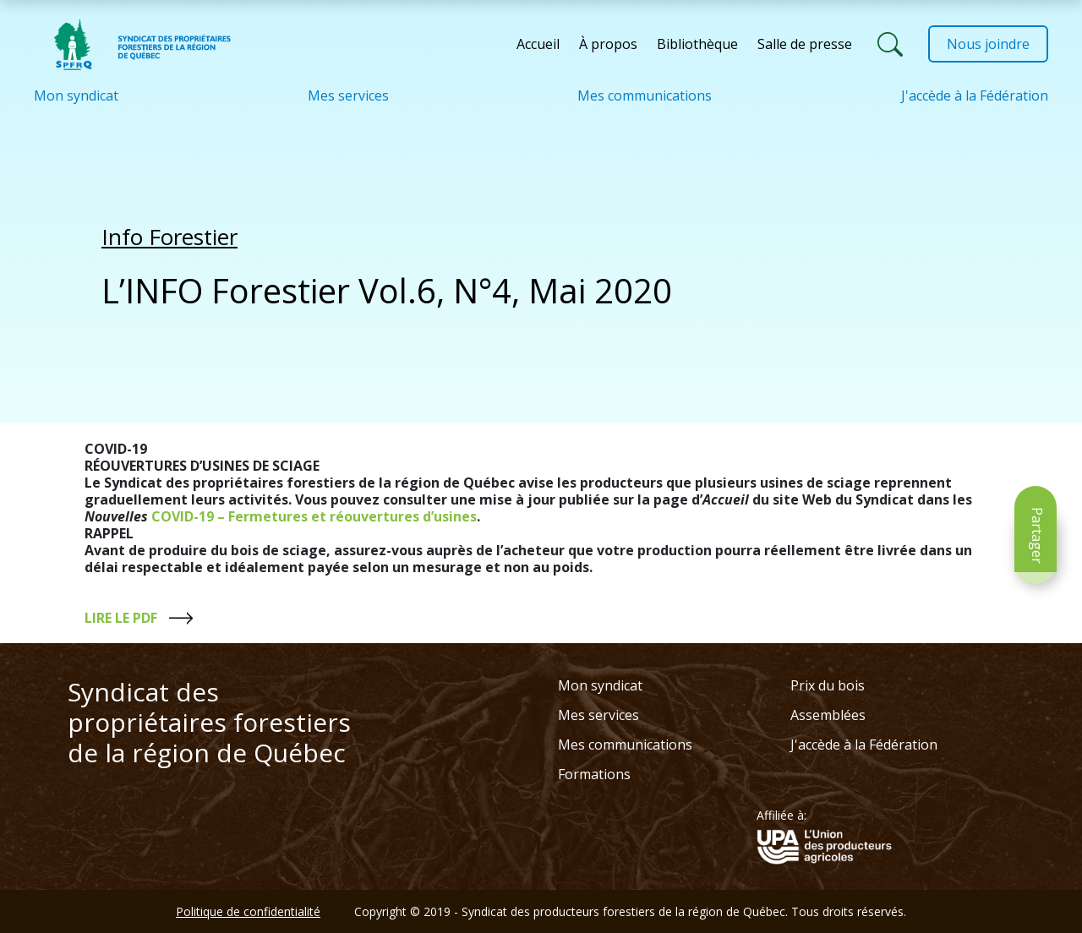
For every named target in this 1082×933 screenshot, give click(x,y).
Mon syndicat (76, 95)
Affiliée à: (781, 815)
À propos (608, 44)
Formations (594, 774)
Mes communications (644, 95)
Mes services (348, 95)
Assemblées (828, 715)
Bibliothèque (697, 44)
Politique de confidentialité (248, 911)
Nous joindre (988, 44)
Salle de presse (804, 44)
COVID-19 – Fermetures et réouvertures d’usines (312, 516)
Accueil (538, 44)
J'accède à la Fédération (974, 95)
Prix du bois (827, 685)
